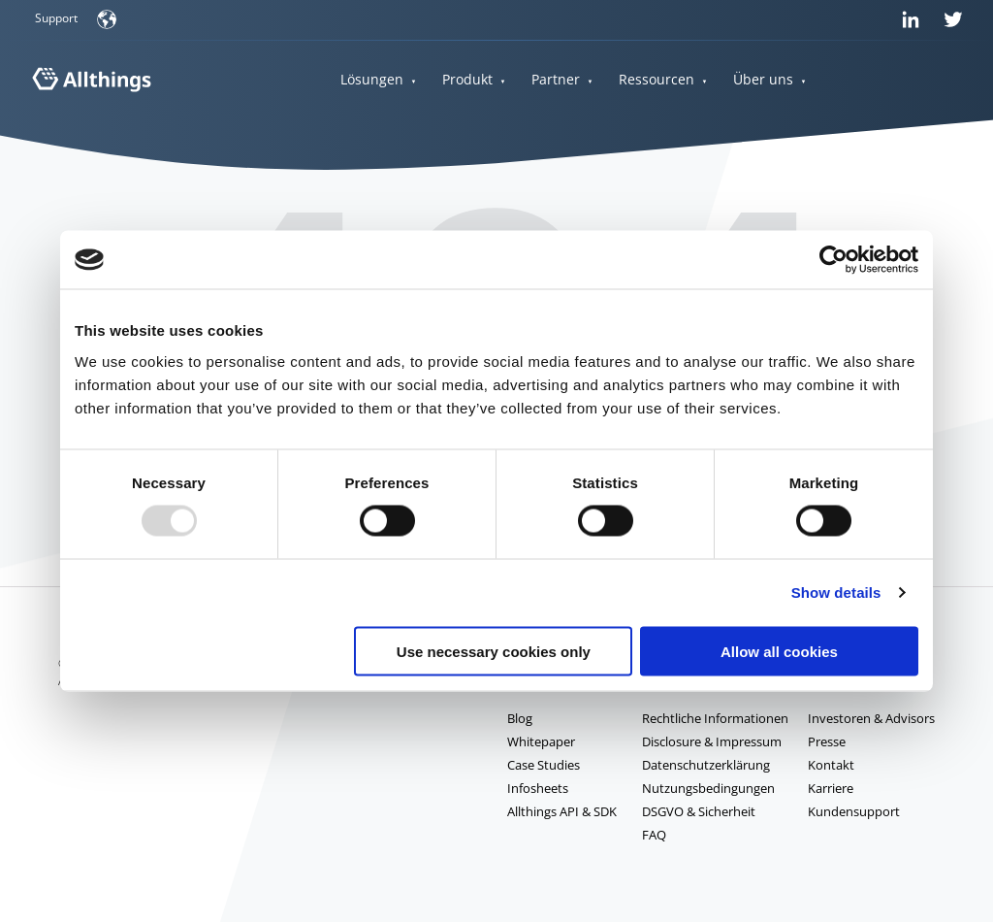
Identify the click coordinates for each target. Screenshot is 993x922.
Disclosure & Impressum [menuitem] (712, 741)
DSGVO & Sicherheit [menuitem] (698, 811)
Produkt (467, 80)
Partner (555, 80)
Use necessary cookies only (494, 650)
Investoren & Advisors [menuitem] (871, 718)
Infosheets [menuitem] (537, 788)
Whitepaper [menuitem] (541, 741)
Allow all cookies (779, 650)
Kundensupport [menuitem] (854, 811)
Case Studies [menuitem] (543, 765)
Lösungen (371, 80)
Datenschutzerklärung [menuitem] (706, 765)
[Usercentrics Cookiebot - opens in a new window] (833, 260)
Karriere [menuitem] (830, 788)
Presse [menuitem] (827, 741)
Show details (836, 592)
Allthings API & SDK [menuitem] (562, 811)
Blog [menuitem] (519, 718)
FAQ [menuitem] (654, 834)
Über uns (763, 80)
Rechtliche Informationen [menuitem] (715, 718)
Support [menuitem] (56, 18)
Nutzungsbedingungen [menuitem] (708, 788)
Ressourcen (656, 80)
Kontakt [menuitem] (831, 765)
